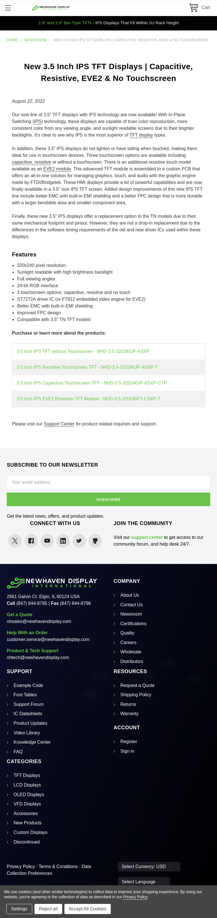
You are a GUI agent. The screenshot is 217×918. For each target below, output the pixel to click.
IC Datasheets (28, 713)
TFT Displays (27, 775)
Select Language (140, 881)
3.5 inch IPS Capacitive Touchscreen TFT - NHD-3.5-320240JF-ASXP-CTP (92, 383)
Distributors (131, 661)
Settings (19, 908)
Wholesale (131, 651)
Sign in (127, 751)
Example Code (28, 685)
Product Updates (30, 723)
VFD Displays (27, 803)
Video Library (27, 732)
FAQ (18, 751)
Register (128, 741)
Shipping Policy (135, 694)
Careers (128, 642)
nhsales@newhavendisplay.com (39, 621)
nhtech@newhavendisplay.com (38, 657)
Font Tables (25, 694)
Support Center (59, 423)
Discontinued (27, 842)
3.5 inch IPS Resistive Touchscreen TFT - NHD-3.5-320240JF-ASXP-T (87, 367)
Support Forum (29, 704)
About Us (129, 595)
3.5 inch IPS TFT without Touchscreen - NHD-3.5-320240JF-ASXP (83, 351)
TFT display (141, 135)
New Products (28, 822)
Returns (128, 704)
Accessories (26, 813)
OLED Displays (29, 794)
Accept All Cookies (88, 908)
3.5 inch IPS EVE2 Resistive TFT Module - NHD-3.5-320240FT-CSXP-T (88, 398)
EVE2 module (57, 168)
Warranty (129, 713)
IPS (37, 121)
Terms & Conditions (58, 866)
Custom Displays (30, 832)
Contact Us (131, 604)
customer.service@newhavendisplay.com (48, 639)
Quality (127, 633)
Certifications (133, 623)
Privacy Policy (21, 866)
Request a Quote (137, 685)
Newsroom (131, 614)
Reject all (48, 908)
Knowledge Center (32, 742)
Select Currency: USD (145, 866)
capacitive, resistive (31, 162)
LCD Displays (27, 785)
